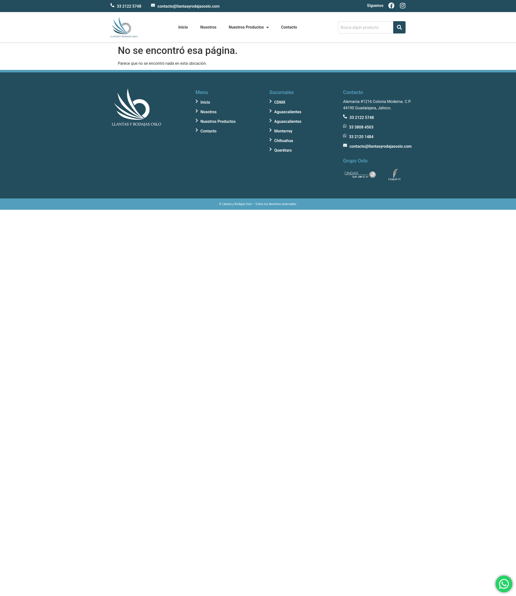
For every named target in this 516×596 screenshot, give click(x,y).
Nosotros (208, 27)
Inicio (183, 27)
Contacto (289, 27)
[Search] (399, 27)
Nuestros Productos (249, 27)
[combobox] (365, 27)
